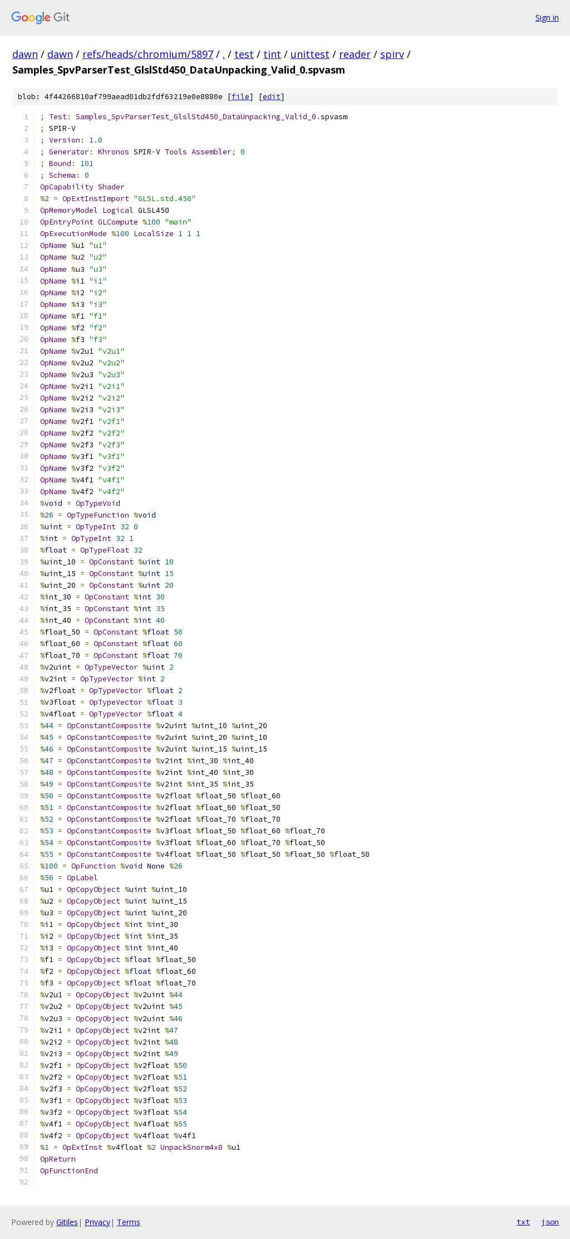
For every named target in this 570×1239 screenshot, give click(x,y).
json (550, 1222)
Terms (128, 1222)
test (244, 54)
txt (523, 1222)
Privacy (97, 1222)
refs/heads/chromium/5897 (147, 54)
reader (355, 54)
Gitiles (67, 1222)
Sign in (547, 17)
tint (272, 54)
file (240, 96)
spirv (392, 54)
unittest (310, 54)
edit (272, 96)
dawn (25, 54)
